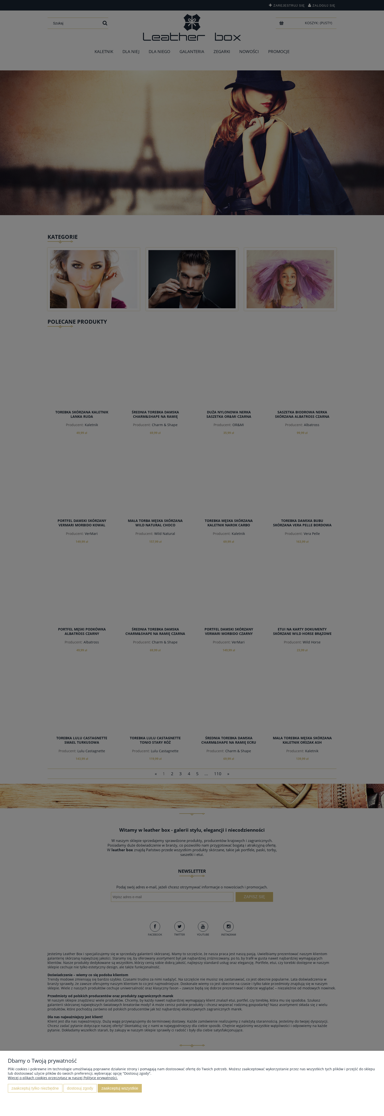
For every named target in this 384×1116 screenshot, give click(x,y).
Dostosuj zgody (80, 1088)
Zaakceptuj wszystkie (119, 1088)
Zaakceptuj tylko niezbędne (35, 1088)
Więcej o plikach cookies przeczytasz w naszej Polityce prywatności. (63, 1077)
